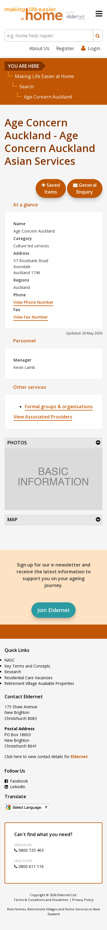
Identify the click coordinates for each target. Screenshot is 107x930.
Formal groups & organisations (59, 406)
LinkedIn (15, 786)
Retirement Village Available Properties (39, 683)
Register (65, 48)
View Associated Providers (42, 417)
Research (13, 671)
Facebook (16, 781)
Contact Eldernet (24, 696)
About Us (39, 48)
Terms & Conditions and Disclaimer (41, 900)
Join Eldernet (53, 610)
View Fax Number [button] (30, 317)
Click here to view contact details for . (47, 756)
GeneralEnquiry (84, 188)
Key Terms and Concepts (27, 666)
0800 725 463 (29, 850)
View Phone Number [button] (33, 302)
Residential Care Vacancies (29, 677)
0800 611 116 (29, 866)
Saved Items (51, 188)
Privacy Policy (83, 900)
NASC (10, 660)
